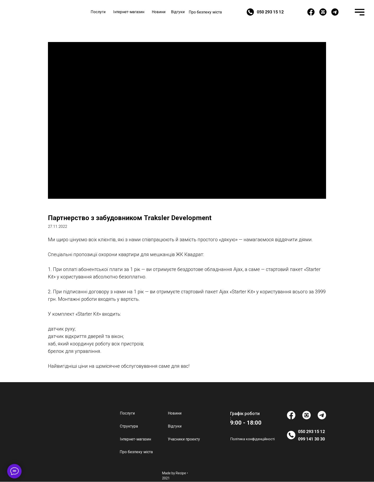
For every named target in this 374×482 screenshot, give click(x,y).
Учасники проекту (184, 439)
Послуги (98, 12)
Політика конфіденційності (252, 439)
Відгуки (178, 12)
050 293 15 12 (270, 11)
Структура (129, 426)
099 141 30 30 (311, 438)
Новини (158, 12)
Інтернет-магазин (128, 12)
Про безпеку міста (205, 12)
